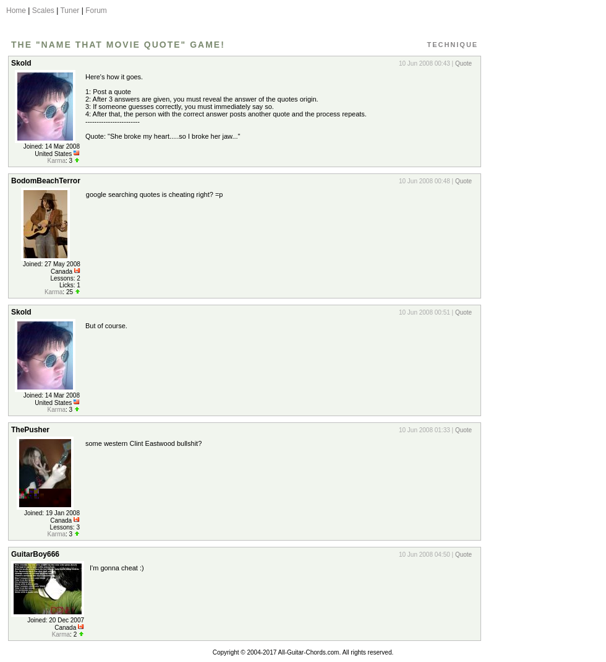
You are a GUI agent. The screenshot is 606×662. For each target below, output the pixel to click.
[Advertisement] (540, 237)
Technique (452, 44)
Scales (43, 10)
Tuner (69, 10)
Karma (57, 160)
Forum (96, 10)
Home (16, 10)
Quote (463, 63)
